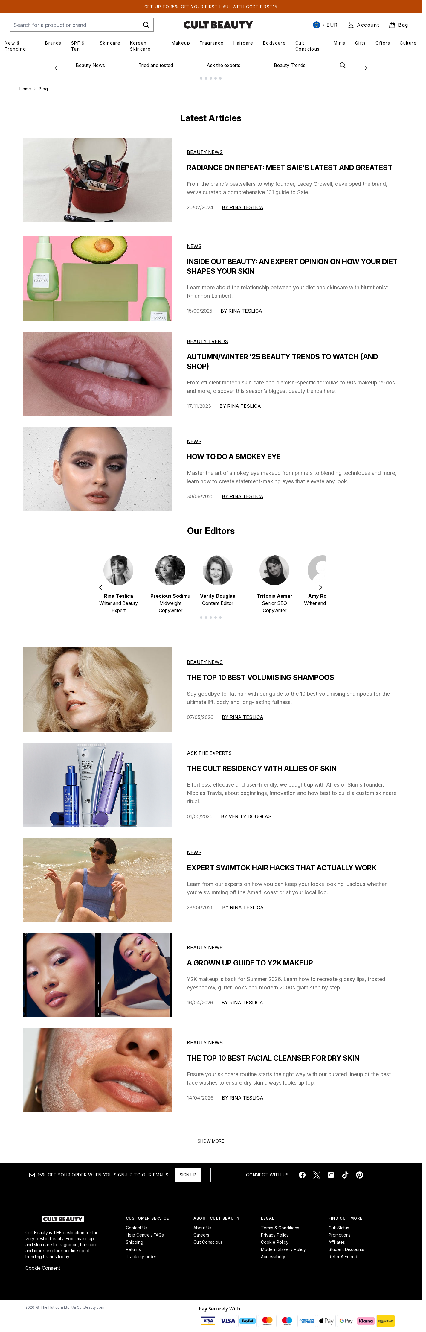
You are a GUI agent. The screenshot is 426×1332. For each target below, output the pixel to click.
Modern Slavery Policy (283, 1244)
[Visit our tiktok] (345, 1170)
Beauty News (90, 65)
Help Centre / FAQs (145, 1230)
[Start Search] (146, 24)
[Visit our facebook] (302, 1170)
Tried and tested (155, 65)
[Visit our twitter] (316, 1170)
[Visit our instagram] (331, 1170)
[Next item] (321, 582)
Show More (211, 1136)
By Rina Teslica (242, 203)
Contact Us (136, 1222)
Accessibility (273, 1251)
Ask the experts (223, 65)
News (194, 241)
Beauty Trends (290, 65)
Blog (43, 83)
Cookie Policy (274, 1237)
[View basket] (398, 25)
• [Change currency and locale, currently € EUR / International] (325, 24)
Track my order (141, 1251)
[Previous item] (101, 582)
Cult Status (339, 1222)
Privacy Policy (275, 1230)
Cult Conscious (208, 1237)
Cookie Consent (42, 1263)
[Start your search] (81, 24)
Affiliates (337, 1237)
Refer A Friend (343, 1251)
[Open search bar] (342, 65)
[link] (363, 25)
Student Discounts (346, 1244)
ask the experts (209, 748)
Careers (201, 1230)
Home (25, 83)
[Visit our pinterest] (359, 1170)
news (194, 848)
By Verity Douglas (246, 812)
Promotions (340, 1230)
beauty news (205, 657)
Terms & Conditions (280, 1222)
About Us (202, 1222)
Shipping (134, 1237)
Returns (133, 1244)
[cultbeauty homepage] (218, 25)
